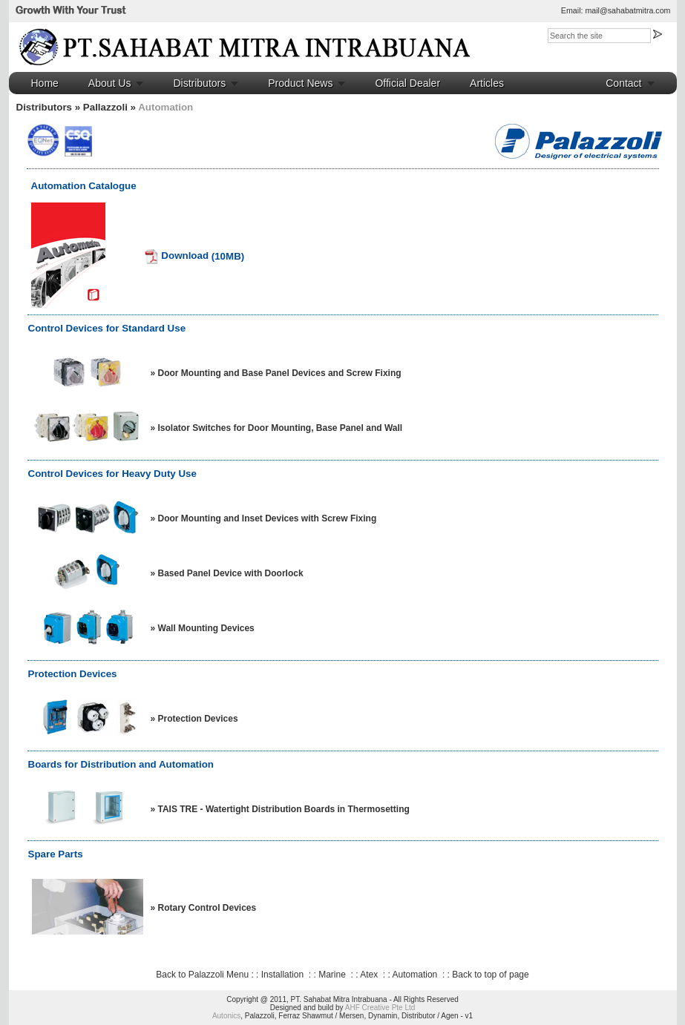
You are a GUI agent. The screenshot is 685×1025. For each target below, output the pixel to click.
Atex (369, 974)
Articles (487, 83)
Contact (623, 83)
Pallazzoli (105, 107)
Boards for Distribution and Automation (121, 764)
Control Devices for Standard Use (107, 328)
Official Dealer (407, 83)
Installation (282, 974)
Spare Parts (55, 854)
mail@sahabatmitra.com (627, 10)
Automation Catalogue (84, 185)
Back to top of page (490, 974)
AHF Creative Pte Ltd (380, 1007)
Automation (415, 974)
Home (45, 83)
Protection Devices (72, 673)
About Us (109, 83)
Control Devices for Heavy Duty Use (112, 473)
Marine (332, 974)
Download (176, 255)
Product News (300, 83)
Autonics (226, 1016)
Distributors (199, 83)
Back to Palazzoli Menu (202, 974)
